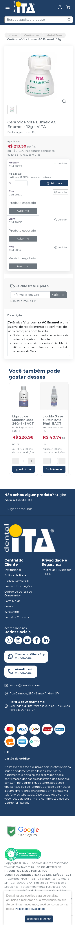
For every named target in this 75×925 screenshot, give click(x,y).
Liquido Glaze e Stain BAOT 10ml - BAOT (53, 420)
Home (12, 35)
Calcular (58, 295)
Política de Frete (15, 575)
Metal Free (54, 35)
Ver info (60, 163)
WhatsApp (11, 611)
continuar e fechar (39, 918)
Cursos (8, 606)
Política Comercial (16, 581)
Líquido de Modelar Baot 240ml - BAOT (23, 420)
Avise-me (23, 210)
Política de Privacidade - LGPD (56, 572)
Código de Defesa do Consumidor (18, 593)
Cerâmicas (31, 35)
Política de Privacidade (30, 908)
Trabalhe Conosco (16, 617)
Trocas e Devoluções (18, 586)
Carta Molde (12, 601)
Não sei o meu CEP (23, 301)
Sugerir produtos (19, 509)
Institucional (12, 570)
